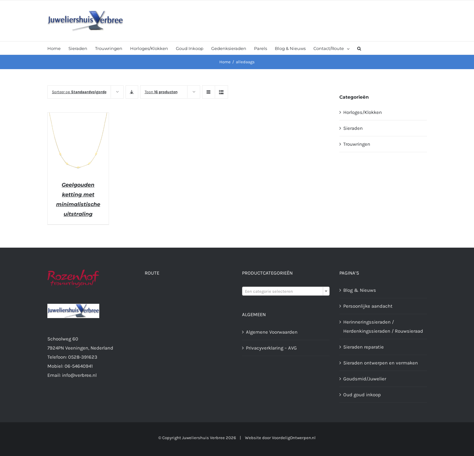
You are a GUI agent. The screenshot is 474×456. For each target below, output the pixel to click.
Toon (161, 92)
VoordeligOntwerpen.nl (294, 437)
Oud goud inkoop (362, 395)
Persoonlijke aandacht (368, 306)
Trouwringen (356, 144)
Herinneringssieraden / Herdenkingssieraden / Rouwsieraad (383, 326)
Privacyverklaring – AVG (271, 348)
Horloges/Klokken (362, 112)
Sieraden (353, 128)
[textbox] (285, 291)
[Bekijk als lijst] (221, 92)
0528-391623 (82, 357)
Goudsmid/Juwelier (364, 379)
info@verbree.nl (79, 375)
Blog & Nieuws (359, 290)
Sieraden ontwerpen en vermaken (380, 363)
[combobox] (286, 291)
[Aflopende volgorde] (132, 92)
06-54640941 (79, 366)
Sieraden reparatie (363, 347)
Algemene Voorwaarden (272, 332)
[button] (359, 48)
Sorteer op (79, 92)
